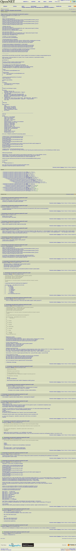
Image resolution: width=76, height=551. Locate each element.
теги (58, 1)
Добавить (63, 549)
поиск (23, 6)
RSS (75, 194)
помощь (15, 6)
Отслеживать (73, 11)
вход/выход (58, 6)
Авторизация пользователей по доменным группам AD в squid (14, 172)
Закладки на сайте (4, 548)
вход (64, 0)
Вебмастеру (73, 549)
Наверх (66, 203)
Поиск (56, 1)
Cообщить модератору (72, 167)
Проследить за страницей (6, 549)
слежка (69, 6)
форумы (5, 6)
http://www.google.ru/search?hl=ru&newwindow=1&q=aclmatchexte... (31, 478)
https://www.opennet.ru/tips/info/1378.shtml (16, 165)
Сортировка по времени (70, 194)
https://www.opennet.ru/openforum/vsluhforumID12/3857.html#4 (16, 164)
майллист (46, 6)
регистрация (68, 0)
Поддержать (67, 549)
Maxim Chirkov (72, 548)
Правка (66, 167)
